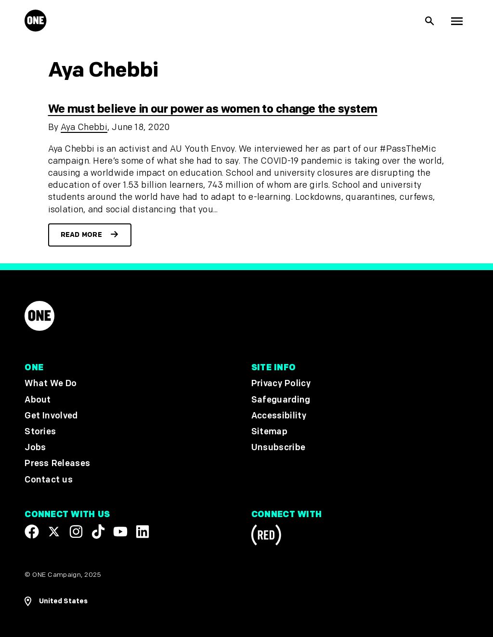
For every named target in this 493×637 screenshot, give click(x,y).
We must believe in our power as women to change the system (212, 109)
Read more (82, 235)
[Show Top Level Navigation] (456, 21)
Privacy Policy (281, 384)
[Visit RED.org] (266, 536)
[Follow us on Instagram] (76, 531)
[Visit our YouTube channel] (120, 531)
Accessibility (278, 416)
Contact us (49, 480)
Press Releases (57, 464)
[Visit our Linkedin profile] (142, 531)
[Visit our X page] (54, 531)
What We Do (51, 384)
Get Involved (51, 416)
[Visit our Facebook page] (32, 531)
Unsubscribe (278, 448)
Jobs (35, 448)
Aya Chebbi (84, 127)
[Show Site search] (429, 21)
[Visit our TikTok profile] (98, 531)
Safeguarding (281, 400)
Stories (40, 432)
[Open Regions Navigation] (56, 601)
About (38, 400)
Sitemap (269, 432)
